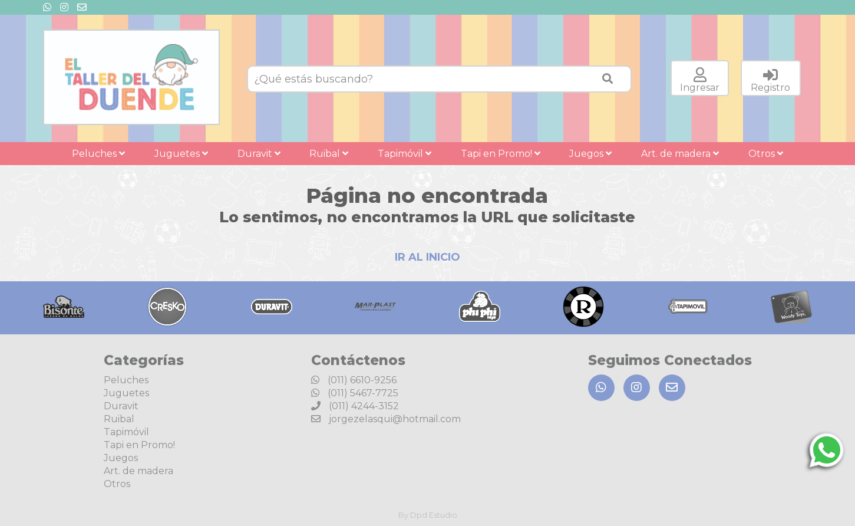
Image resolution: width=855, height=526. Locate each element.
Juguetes (181, 153)
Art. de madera (680, 153)
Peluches (98, 153)
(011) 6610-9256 (354, 380)
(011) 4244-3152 (355, 406)
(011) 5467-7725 (354, 393)
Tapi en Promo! (500, 153)
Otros (765, 153)
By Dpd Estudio (427, 515)
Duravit (258, 153)
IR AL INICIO (427, 257)
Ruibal (328, 153)
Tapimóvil (404, 153)
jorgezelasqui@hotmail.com (386, 419)
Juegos (590, 153)
